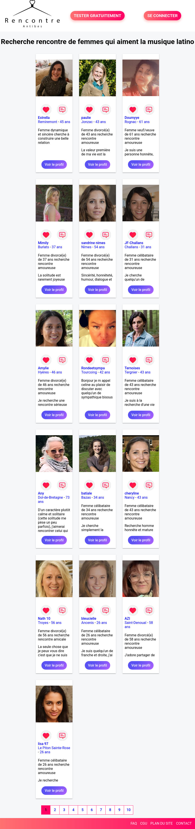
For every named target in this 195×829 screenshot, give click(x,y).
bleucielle (88, 618)
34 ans (99, 497)
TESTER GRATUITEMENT (97, 15)
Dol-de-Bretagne (50, 497)
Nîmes (86, 247)
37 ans (57, 247)
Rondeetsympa (93, 368)
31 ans (146, 247)
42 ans (105, 372)
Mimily (43, 243)
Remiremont (47, 122)
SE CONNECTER (162, 15)
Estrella (44, 118)
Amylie (43, 368)
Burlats (43, 247)
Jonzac (87, 122)
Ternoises (132, 368)
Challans (131, 247)
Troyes (43, 623)
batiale (86, 493)
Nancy (130, 497)
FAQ (134, 823)
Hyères (43, 372)
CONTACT (184, 823)
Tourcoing (89, 372)
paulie (86, 118)
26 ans (101, 623)
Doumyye (132, 118)
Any (41, 493)
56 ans (56, 623)
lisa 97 (43, 744)
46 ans (56, 372)
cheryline (132, 493)
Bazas (86, 497)
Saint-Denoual (135, 623)
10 (129, 810)
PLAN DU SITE (162, 823)
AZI (127, 618)
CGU (143, 823)
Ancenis (87, 623)
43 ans (100, 122)
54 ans (99, 247)
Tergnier (131, 372)
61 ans (144, 122)
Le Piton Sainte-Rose (54, 748)
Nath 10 (44, 618)
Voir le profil (54, 164)
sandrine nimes (93, 243)
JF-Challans (134, 243)
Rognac (130, 122)
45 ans (65, 122)
